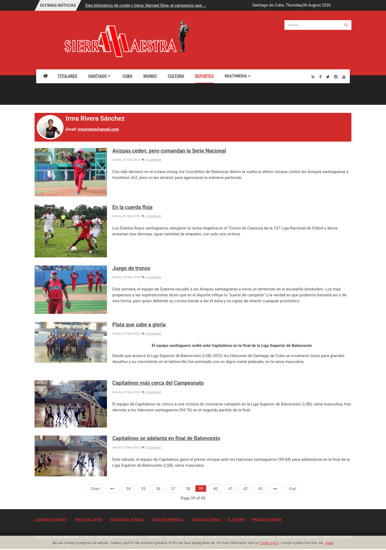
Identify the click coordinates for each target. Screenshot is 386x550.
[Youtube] (344, 77)
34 (128, 488)
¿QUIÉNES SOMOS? (51, 519)
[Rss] (312, 77)
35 (143, 488)
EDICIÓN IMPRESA (168, 519)
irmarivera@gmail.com (98, 129)
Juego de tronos (131, 268)
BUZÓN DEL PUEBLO (127, 519)
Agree (329, 543)
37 (173, 488)
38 (188, 488)
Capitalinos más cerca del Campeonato (158, 383)
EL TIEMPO (236, 519)
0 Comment (151, 159)
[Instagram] (335, 77)
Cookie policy (269, 543)
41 (230, 488)
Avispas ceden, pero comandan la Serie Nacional (169, 151)
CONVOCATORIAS (206, 519)
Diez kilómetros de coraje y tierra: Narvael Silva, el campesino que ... (145, 5)
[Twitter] (328, 77)
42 (245, 488)
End (292, 488)
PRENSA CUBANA (266, 519)
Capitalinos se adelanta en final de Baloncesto (166, 438)
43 (260, 488)
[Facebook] (320, 77)
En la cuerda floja (132, 207)
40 (215, 488)
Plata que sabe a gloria (139, 325)
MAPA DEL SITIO (88, 519)
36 (158, 488)
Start (95, 488)
